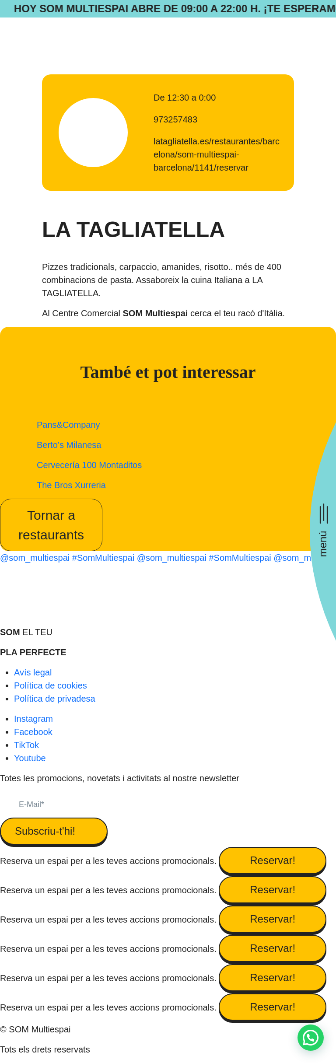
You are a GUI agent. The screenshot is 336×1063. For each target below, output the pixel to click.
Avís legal (33, 672)
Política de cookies (50, 685)
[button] (311, 1038)
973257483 (175, 119)
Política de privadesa (54, 698)
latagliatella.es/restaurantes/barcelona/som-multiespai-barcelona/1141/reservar (217, 154)
